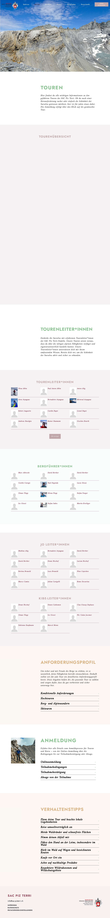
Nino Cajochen (83, 571)
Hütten (59, 4)
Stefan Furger (82, 493)
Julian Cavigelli (54, 581)
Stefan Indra (52, 503)
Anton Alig (81, 388)
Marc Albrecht (24, 472)
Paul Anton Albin (54, 388)
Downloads (86, 4)
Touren (36, 4)
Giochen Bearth (83, 421)
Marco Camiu (23, 581)
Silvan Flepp (52, 493)
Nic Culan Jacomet (84, 615)
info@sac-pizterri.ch (15, 901)
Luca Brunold (53, 571)
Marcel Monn (53, 625)
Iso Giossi (22, 503)
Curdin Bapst (53, 411)
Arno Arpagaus (24, 399)
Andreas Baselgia (25, 421)
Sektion (24, 4)
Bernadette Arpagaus (56, 399)
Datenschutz (13, 908)
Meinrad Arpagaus (84, 399)
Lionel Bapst (82, 411)
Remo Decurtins (83, 581)
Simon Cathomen (54, 605)
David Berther (53, 472)
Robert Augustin (24, 411)
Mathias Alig (23, 551)
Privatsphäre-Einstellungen (20, 910)
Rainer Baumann (54, 421)
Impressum (12, 905)
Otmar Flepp (23, 493)
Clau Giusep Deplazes (85, 605)
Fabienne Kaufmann (26, 625)
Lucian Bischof (83, 561)
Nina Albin (22, 388)
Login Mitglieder (102, 4)
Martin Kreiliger (83, 503)
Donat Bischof (53, 561)
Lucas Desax (82, 483)
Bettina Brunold (24, 571)
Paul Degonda (53, 483)
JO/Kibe (47, 4)
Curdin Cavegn (24, 483)
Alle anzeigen (55, 436)
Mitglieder (71, 4)
